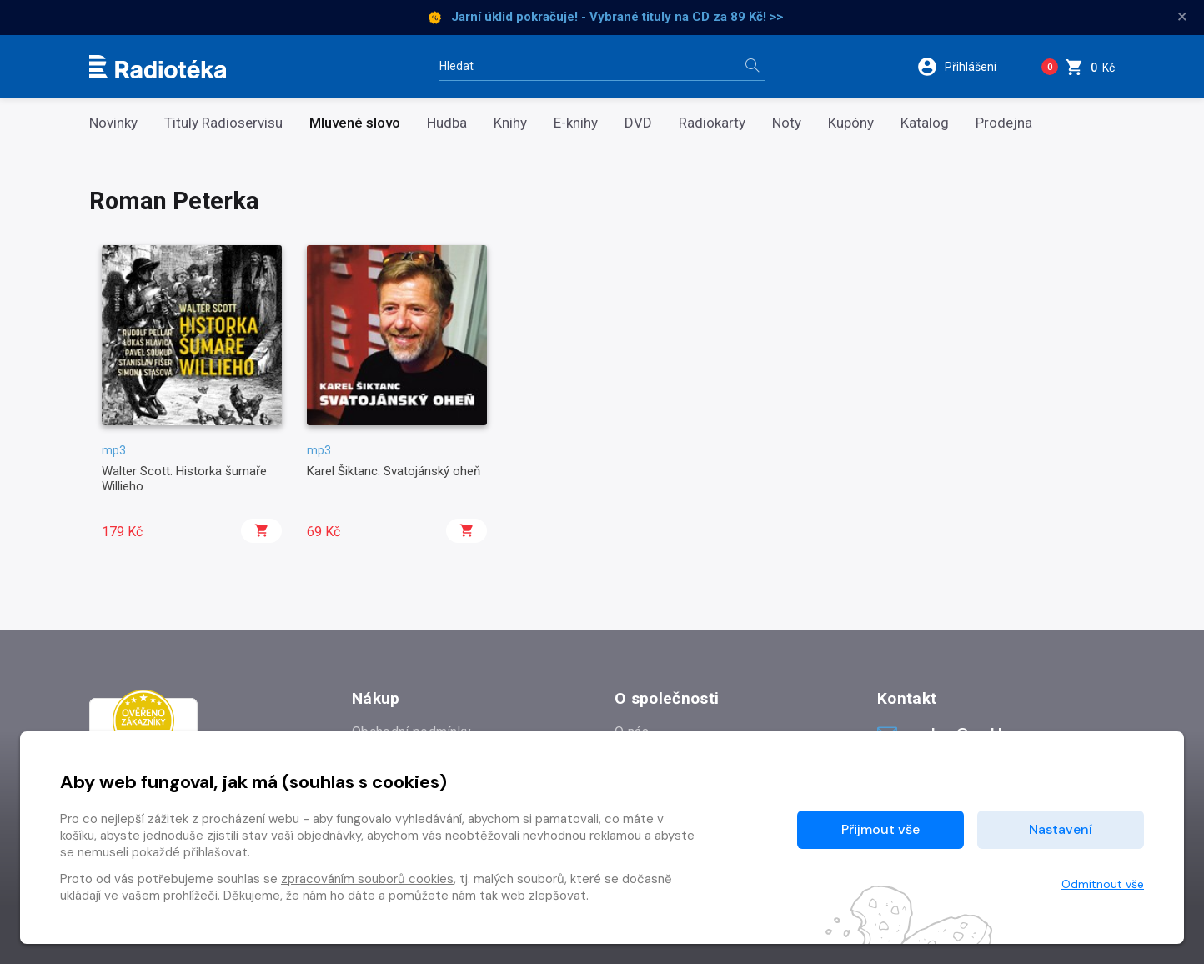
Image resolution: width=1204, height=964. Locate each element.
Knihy (510, 123)
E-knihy (576, 123)
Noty (786, 123)
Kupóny (851, 123)
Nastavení (1060, 829)
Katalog (924, 123)
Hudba (447, 123)
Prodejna (1004, 123)
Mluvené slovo (354, 123)
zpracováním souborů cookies (367, 879)
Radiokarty (712, 123)
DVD (638, 123)
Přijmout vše (880, 829)
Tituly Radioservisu (223, 123)
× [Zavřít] (1182, 17)
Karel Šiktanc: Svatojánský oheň (393, 471)
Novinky (113, 123)
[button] (967, 67)
